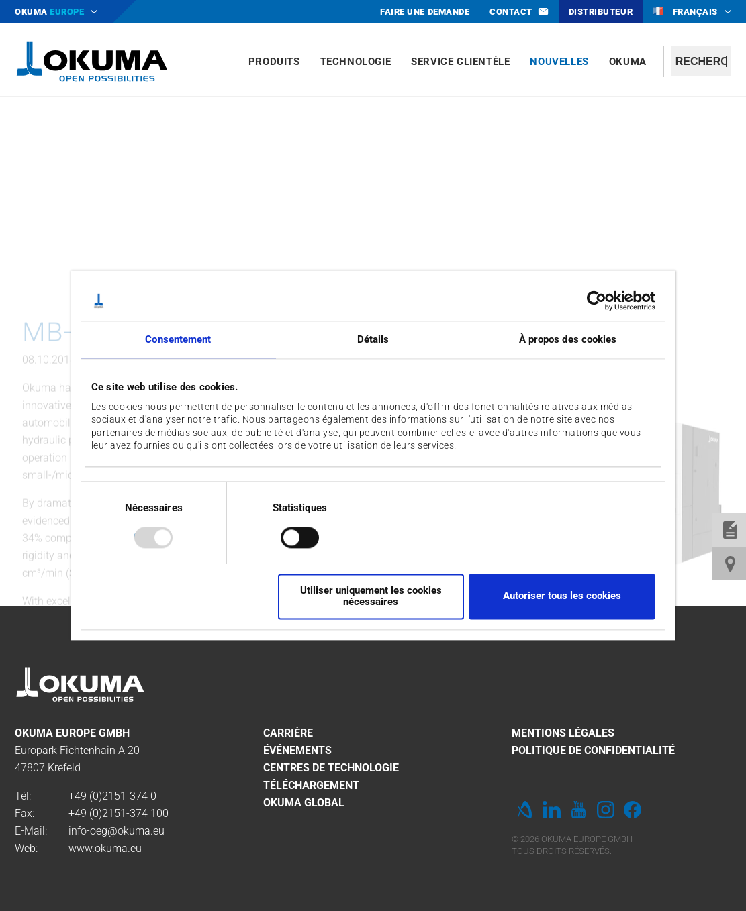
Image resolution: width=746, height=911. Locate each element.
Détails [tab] (373, 339)
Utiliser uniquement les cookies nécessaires (371, 596)
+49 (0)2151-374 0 (112, 796)
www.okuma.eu (105, 848)
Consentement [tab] (178, 339)
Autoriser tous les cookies (562, 596)
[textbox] (701, 61)
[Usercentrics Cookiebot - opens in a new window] (596, 300)
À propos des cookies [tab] (568, 339)
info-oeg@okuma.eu (116, 830)
